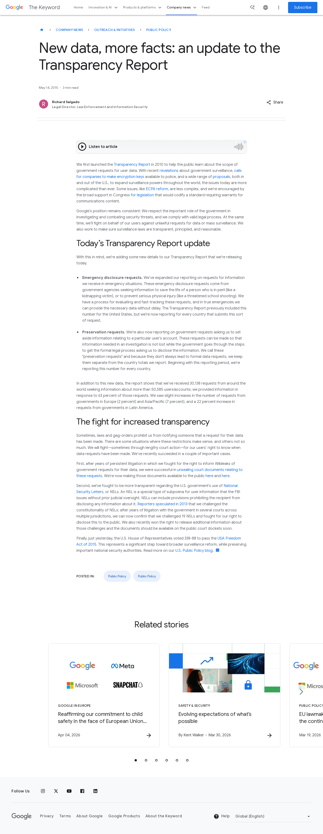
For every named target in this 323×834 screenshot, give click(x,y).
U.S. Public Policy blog (194, 550)
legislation (145, 195)
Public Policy (158, 30)
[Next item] (301, 692)
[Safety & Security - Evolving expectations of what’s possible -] (222, 695)
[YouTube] (69, 791)
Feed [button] (206, 7)
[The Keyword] (41, 29)
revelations (169, 170)
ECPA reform (157, 189)
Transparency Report (132, 164)
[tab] (136, 760)
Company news (182, 7)
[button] (275, 102)
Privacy (47, 816)
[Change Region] (273, 816)
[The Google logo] (21, 816)
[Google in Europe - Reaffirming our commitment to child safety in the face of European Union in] (100, 695)
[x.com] (56, 791)
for (133, 195)
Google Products (124, 816)
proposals (221, 176)
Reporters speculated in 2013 (162, 504)
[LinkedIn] (95, 791)
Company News (69, 30)
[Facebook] (82, 791)
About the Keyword (164, 816)
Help (222, 816)
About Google (89, 816)
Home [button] (78, 7)
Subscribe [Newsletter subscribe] (302, 7)
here (209, 476)
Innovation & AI (104, 7)
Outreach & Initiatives (114, 30)
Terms (65, 816)
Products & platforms (143, 7)
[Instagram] (43, 791)
